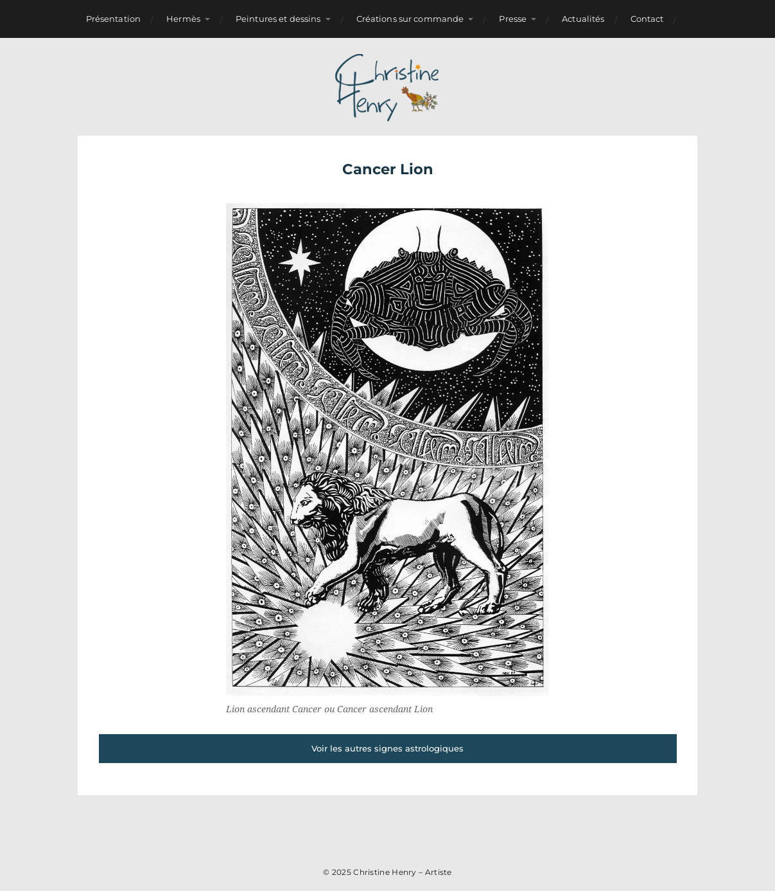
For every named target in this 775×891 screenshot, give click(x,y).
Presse (513, 19)
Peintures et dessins (278, 19)
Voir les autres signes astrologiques (387, 748)
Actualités (583, 19)
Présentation (113, 19)
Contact (647, 19)
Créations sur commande (410, 19)
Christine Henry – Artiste (402, 872)
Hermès (183, 19)
